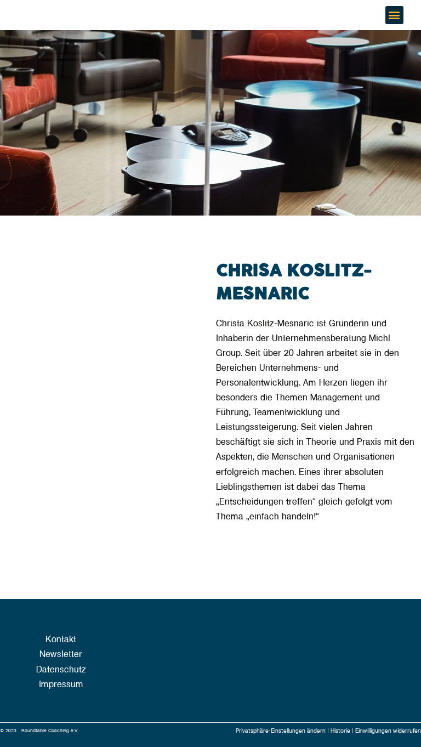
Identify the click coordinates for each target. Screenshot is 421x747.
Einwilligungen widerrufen (388, 730)
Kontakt (60, 639)
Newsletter (60, 654)
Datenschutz (61, 669)
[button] (394, 15)
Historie (341, 730)
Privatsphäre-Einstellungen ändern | (283, 730)
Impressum (61, 684)
